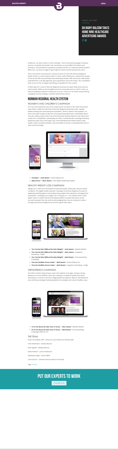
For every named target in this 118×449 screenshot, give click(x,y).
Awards (34, 364)
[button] (32, 150)
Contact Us (59, 383)
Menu (103, 3)
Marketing (85, 23)
